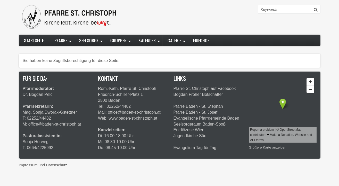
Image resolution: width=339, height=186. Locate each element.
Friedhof (201, 40)
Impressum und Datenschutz (43, 165)
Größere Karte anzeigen (267, 147)
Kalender (147, 40)
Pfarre (60, 40)
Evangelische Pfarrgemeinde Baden (206, 118)
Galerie (174, 40)
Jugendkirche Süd (189, 136)
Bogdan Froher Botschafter (198, 94)
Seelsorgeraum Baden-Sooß (199, 124)
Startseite (34, 40)
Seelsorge (88, 40)
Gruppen (118, 40)
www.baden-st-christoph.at (133, 118)
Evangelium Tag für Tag (195, 147)
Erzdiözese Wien (188, 130)
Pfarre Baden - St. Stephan (198, 106)
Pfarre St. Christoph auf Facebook (204, 88)
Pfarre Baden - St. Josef (195, 112)
